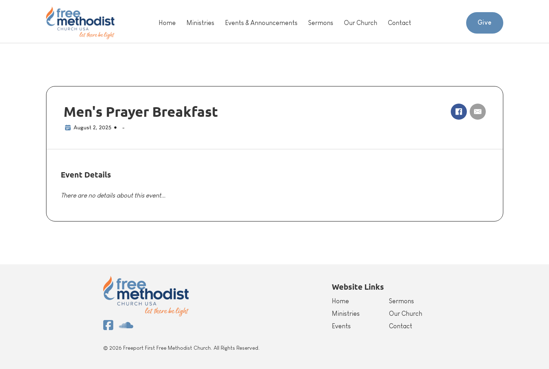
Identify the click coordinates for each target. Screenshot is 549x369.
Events (341, 326)
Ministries (200, 22)
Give (485, 22)
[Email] (478, 112)
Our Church (360, 22)
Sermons (320, 22)
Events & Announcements (261, 22)
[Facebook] (459, 112)
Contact (399, 22)
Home (167, 22)
